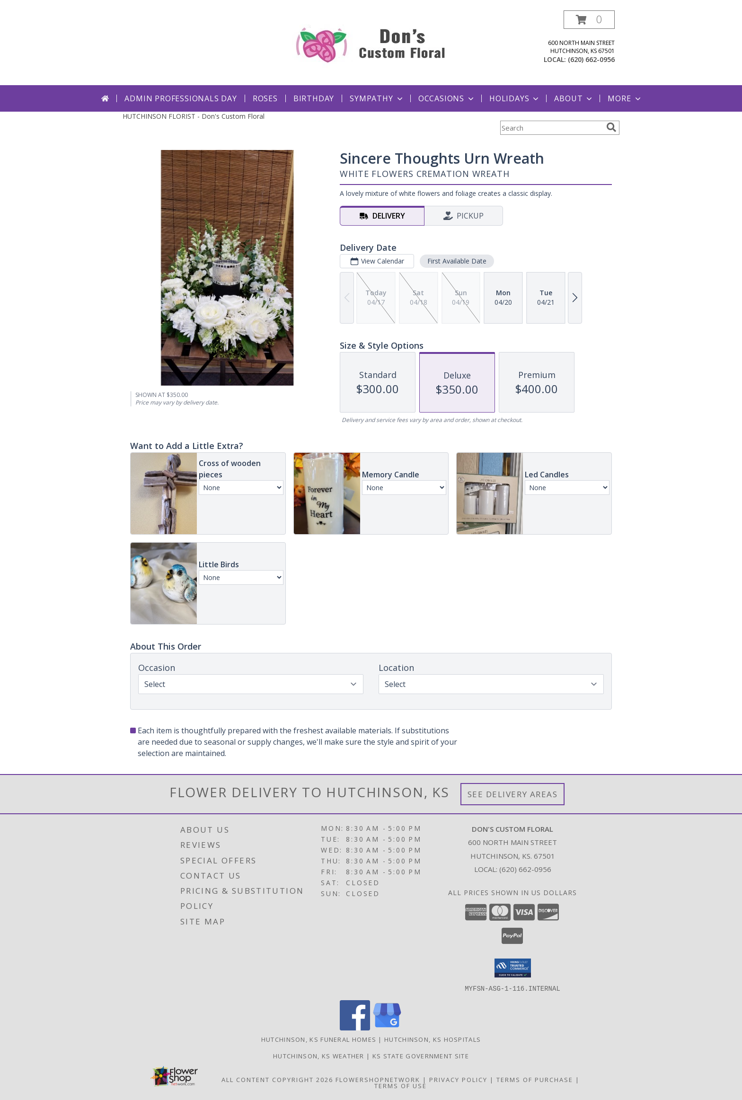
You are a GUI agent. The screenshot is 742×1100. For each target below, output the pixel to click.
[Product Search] (551, 127)
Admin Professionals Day (180, 98)
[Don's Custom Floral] (371, 42)
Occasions (447, 98)
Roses (265, 98)
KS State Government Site (420, 1055)
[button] (589, 19)
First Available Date (456, 260)
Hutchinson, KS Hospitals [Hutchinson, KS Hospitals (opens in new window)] (432, 1039)
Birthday (313, 98)
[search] (611, 127)
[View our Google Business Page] (387, 1027)
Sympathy (377, 98)
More (625, 98)
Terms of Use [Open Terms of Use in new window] (400, 1085)
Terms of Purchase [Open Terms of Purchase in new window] (534, 1079)
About (574, 98)
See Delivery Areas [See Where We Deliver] (513, 794)
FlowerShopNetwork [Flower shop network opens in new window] (378, 1079)
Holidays (514, 98)
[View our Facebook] (355, 1027)
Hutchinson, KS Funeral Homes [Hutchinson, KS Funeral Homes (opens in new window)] (318, 1039)
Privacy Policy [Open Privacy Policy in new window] (458, 1079)
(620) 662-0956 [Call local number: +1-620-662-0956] (591, 59)
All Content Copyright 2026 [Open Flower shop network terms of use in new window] (277, 1079)
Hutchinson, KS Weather (318, 1055)
